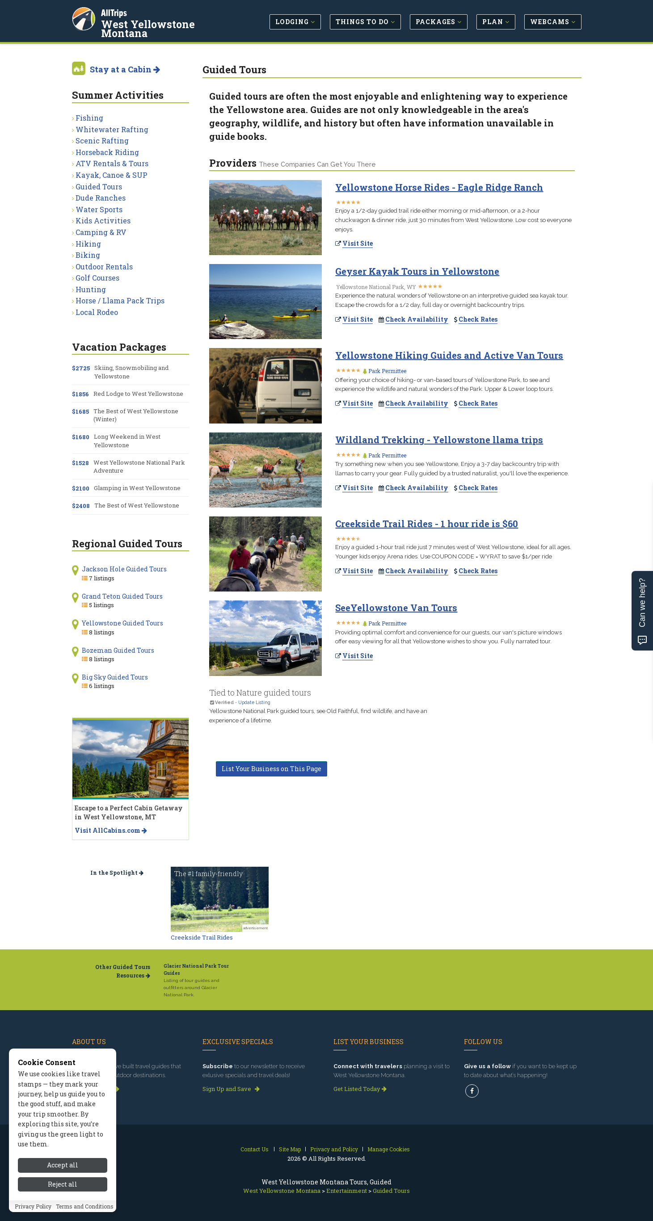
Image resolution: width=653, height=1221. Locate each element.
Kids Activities (103, 220)
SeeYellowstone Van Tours (396, 607)
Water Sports (99, 209)
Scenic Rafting (102, 140)
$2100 (80, 488)
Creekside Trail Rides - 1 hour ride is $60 (426, 523)
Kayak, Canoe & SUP (111, 175)
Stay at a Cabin (125, 69)
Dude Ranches (101, 197)
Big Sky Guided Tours (115, 677)
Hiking (88, 243)
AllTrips (114, 13)
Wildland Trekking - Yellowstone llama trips (439, 439)
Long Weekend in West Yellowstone (127, 440)
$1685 (80, 411)
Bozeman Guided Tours (118, 650)
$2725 (81, 368)
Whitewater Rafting (112, 129)
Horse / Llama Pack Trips (120, 300)
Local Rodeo (97, 312)
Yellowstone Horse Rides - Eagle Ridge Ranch (439, 187)
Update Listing (254, 702)
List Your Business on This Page (271, 768)
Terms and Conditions (85, 1206)
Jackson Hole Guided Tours (124, 569)
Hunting (91, 289)
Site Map (290, 1149)
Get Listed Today (360, 1089)
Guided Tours (99, 186)
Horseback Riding (107, 152)
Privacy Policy (33, 1206)
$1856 (80, 394)
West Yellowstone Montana (148, 28)
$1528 (80, 463)
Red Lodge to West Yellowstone (138, 394)
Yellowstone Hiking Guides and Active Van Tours (449, 355)
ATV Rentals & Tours (112, 163)
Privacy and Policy (334, 1149)
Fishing (89, 117)
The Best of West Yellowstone (136, 505)
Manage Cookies (388, 1149)
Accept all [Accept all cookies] (62, 1165)
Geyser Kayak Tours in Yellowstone (417, 271)
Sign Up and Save (231, 1089)
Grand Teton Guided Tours (122, 596)
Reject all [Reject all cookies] (62, 1184)
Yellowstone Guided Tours (122, 623)
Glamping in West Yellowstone (137, 488)
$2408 (81, 506)
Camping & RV (101, 232)
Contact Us (254, 1149)
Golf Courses (97, 277)
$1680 (80, 437)
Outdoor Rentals (104, 266)
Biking (88, 255)
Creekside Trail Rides (202, 937)
